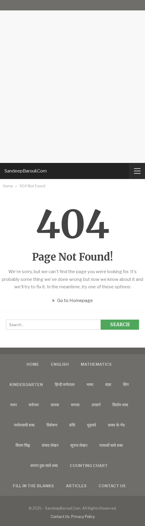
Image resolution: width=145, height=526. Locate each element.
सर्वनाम (34, 404)
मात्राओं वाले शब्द (111, 445)
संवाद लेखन (50, 445)
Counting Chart (89, 465)
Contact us (112, 485)
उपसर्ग (95, 404)
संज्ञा (108, 384)
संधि (72, 425)
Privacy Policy (83, 516)
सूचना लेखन (78, 445)
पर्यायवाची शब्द (24, 425)
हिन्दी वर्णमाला (64, 384)
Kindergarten (26, 384)
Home (32, 364)
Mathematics (96, 364)
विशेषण (51, 425)
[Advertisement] (72, 81)
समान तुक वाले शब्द (44, 465)
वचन (13, 404)
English (60, 364)
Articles (76, 485)
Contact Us (60, 516)
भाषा (89, 384)
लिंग (126, 384)
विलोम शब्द (120, 404)
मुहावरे (91, 425)
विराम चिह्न (22, 445)
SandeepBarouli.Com (25, 171)
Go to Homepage (72, 300)
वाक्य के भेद (116, 425)
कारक (55, 404)
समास (75, 404)
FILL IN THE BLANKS (33, 485)
